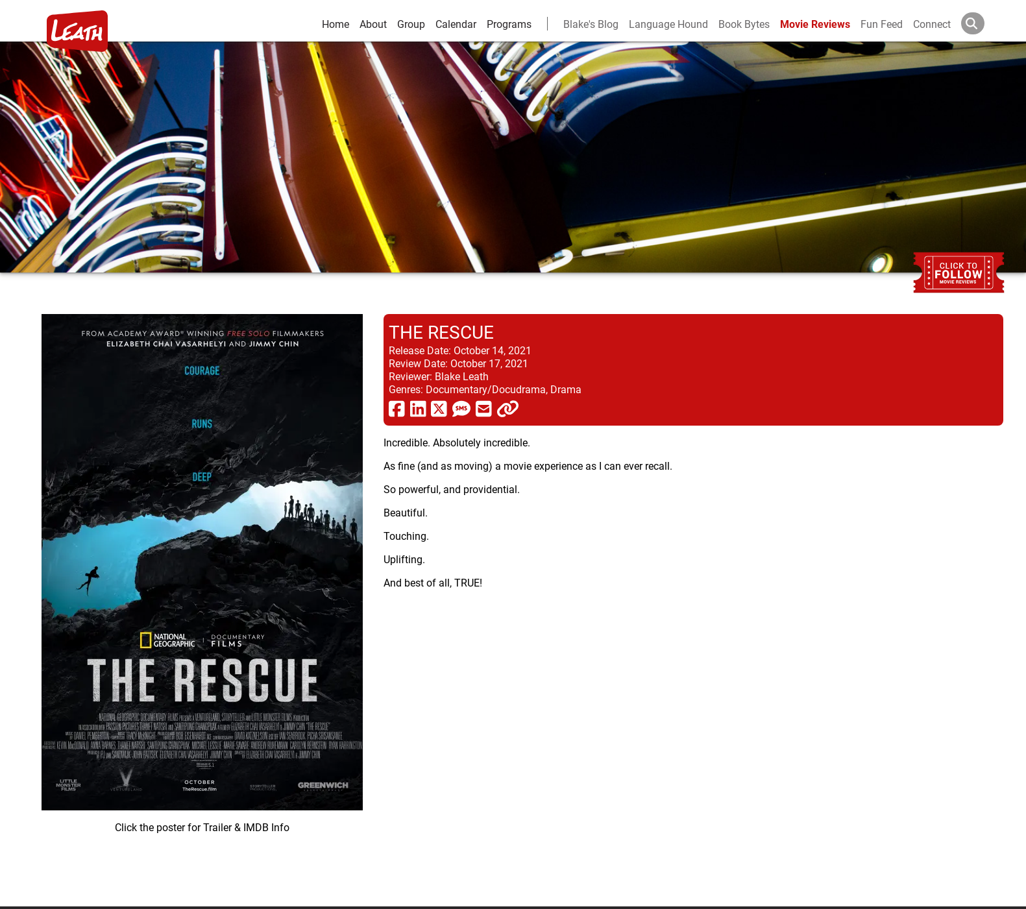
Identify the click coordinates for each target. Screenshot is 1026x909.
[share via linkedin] (418, 408)
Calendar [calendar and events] (455, 23)
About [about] (373, 23)
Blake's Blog (590, 23)
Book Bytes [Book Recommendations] (744, 23)
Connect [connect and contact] (932, 23)
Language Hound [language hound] (668, 23)
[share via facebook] (397, 408)
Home (335, 23)
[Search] (983, 23)
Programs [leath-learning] (509, 23)
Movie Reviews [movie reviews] (815, 23)
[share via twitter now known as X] (439, 408)
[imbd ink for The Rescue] (202, 600)
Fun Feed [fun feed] (882, 23)
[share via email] (484, 408)
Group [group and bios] (411, 23)
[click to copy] (507, 408)
